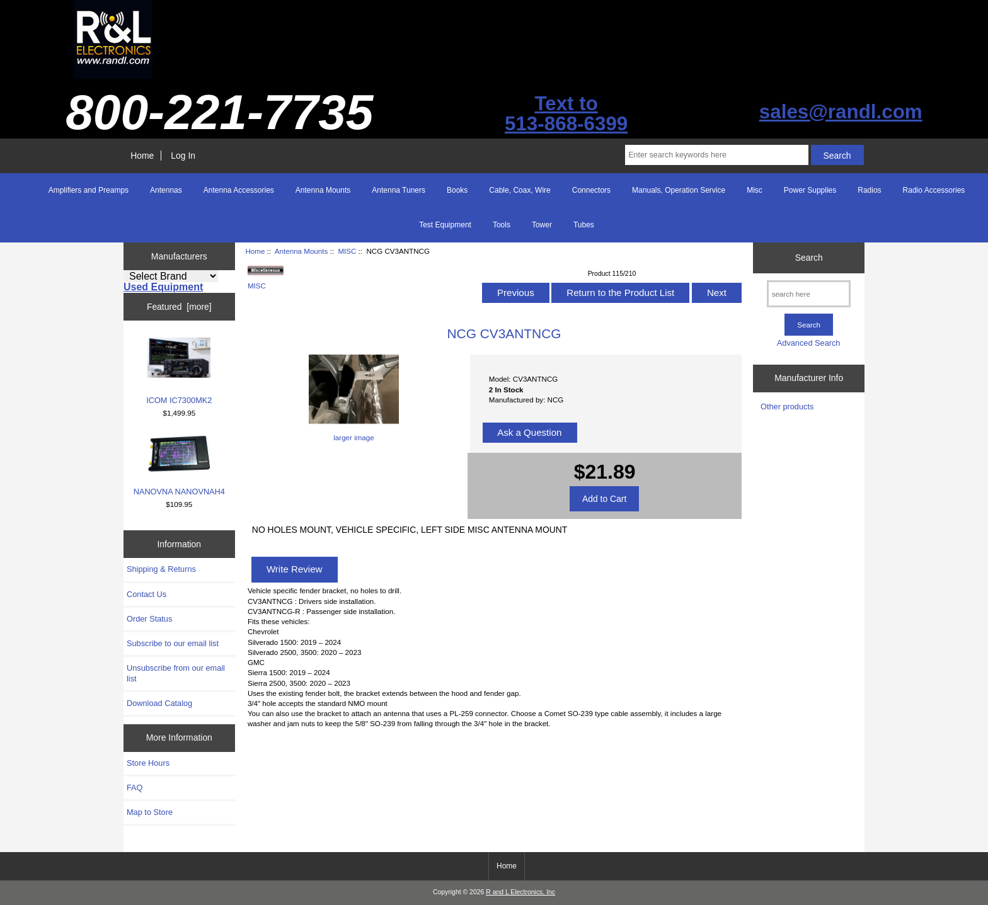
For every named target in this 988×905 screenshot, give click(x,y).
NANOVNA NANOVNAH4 (179, 465)
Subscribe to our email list (173, 643)
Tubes (583, 224)
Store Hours (148, 763)
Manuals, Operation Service (678, 190)
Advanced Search (809, 343)
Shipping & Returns (161, 569)
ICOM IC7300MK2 (179, 371)
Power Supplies (810, 190)
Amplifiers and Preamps (89, 190)
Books (457, 190)
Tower (542, 224)
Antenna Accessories (239, 190)
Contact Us (146, 594)
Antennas (166, 190)
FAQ (135, 787)
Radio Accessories (934, 190)
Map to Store (150, 812)
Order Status (149, 618)
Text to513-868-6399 (566, 114)
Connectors (591, 190)
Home (142, 156)
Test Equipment (445, 224)
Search (809, 258)
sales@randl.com (840, 112)
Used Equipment (163, 287)
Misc (754, 190)
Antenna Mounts (301, 251)
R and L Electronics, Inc (520, 892)
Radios (869, 190)
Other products (787, 406)
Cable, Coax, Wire (519, 190)
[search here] (809, 293)
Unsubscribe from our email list (176, 673)
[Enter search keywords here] (716, 155)
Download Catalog (159, 703)
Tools (501, 224)
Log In (183, 156)
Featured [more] (179, 307)
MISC (347, 251)
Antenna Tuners (398, 190)
